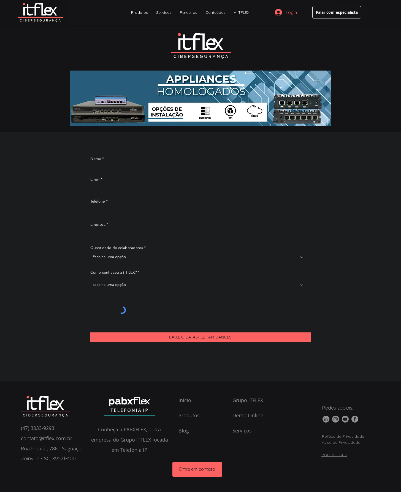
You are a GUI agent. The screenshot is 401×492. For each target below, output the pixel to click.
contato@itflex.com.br (46, 438)
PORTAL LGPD (334, 454)
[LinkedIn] (326, 419)
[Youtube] (345, 419)
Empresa (97, 224)
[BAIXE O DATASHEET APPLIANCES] (200, 337)
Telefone (97, 201)
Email (94, 179)
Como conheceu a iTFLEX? (113, 272)
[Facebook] (354, 419)
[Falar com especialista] (336, 12)
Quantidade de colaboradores (116, 247)
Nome (95, 158)
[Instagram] (335, 419)
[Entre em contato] (197, 469)
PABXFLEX (135, 429)
